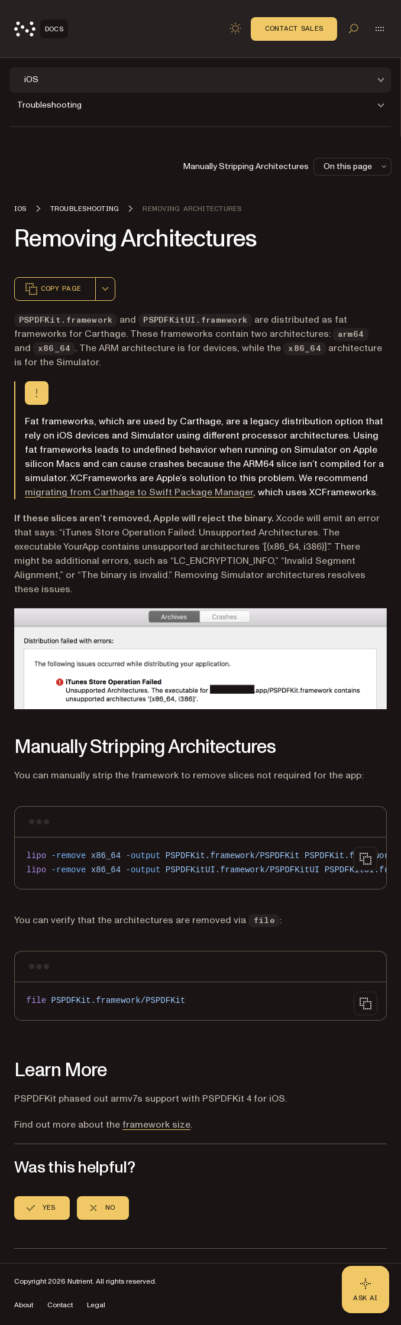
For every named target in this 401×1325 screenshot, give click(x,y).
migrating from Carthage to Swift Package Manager (139, 492)
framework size (156, 1124)
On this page (356, 166)
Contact (60, 1305)
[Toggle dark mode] (235, 28)
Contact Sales (294, 28)
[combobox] (105, 289)
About (23, 1305)
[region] (200, 863)
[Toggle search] (354, 28)
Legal (96, 1305)
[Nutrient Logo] (41, 29)
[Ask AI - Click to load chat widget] (365, 1289)
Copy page (52, 289)
